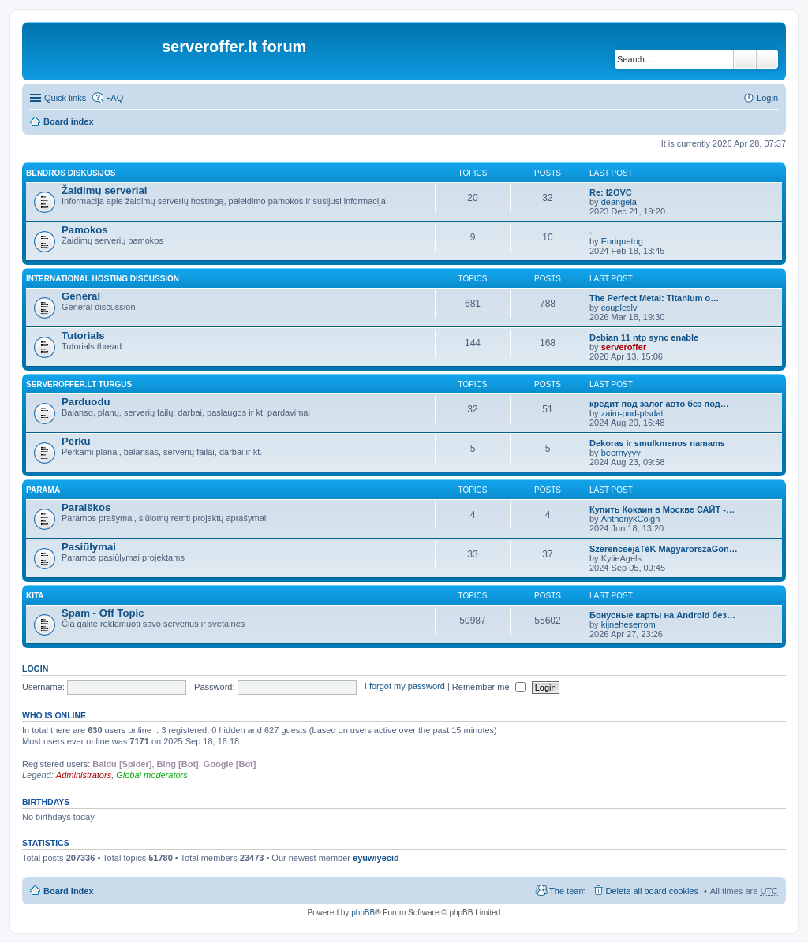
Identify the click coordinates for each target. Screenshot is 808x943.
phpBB (363, 912)
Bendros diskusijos (70, 173)
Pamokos (85, 230)
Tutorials (83, 335)
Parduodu (86, 402)
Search (745, 59)
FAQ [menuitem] (114, 97)
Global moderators (152, 775)
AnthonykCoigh (630, 519)
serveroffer (623, 347)
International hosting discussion (102, 278)
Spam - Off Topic (103, 613)
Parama (43, 490)
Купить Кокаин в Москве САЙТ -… (662, 509)
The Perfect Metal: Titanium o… (654, 298)
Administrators (83, 775)
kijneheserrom (628, 624)
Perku (76, 441)
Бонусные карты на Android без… (662, 615)
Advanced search (767, 59)
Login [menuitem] (767, 97)
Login (35, 668)
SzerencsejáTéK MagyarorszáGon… (663, 549)
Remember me (489, 686)
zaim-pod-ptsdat (632, 413)
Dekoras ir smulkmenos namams (657, 443)
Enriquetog (622, 241)
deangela (619, 202)
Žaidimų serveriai (104, 190)
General (81, 296)
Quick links (65, 97)
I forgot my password (405, 686)
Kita (35, 595)
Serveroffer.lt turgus (79, 384)
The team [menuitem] (567, 891)
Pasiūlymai (89, 547)
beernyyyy (621, 452)
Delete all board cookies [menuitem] (652, 891)
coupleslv (619, 307)
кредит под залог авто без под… (659, 403)
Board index (68, 121)
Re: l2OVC (610, 192)
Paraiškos (86, 507)
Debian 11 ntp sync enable (643, 337)
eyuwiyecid (376, 858)
